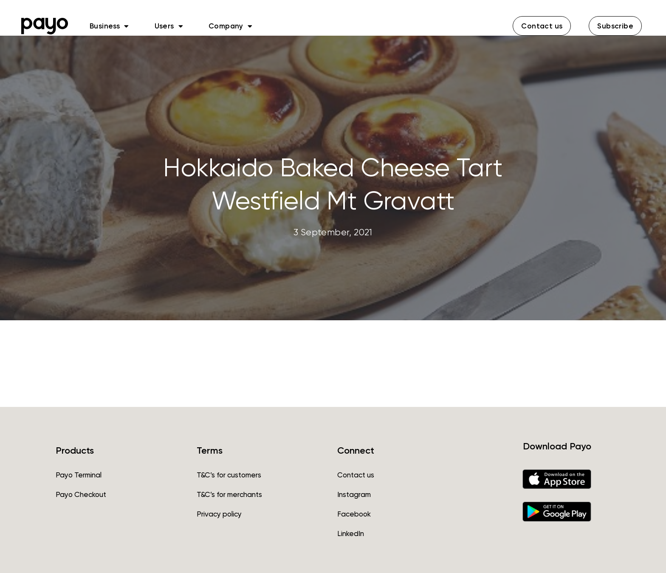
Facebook (354, 514)
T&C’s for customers (229, 475)
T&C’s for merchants (229, 494)
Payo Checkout (81, 494)
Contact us (355, 475)
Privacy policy (219, 514)
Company (230, 26)
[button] (542, 26)
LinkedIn (350, 533)
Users (169, 26)
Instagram (354, 494)
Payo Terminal (79, 475)
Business (109, 26)
